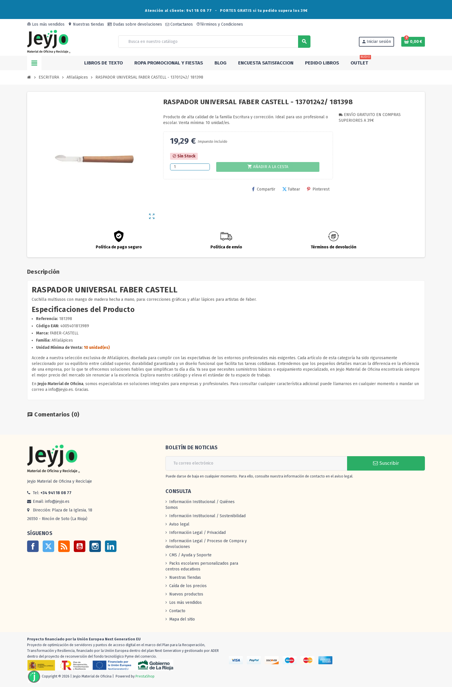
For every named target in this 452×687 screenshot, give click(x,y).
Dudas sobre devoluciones (135, 24)
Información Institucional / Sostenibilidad (207, 515)
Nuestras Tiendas (185, 577)
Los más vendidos (46, 24)
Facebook (33, 546)
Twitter (48, 546)
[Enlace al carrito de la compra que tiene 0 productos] (413, 42)
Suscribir (386, 463)
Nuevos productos (186, 594)
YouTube (79, 546)
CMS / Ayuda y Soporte (190, 555)
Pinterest (318, 189)
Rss (64, 546)
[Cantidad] (190, 166)
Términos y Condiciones (219, 24)
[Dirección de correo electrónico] (256, 463)
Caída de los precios (188, 585)
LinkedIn (110, 546)
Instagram (95, 546)
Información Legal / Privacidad (197, 532)
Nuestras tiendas (86, 24)
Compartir (263, 189)
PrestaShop (145, 676)
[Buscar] (214, 41)
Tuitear (291, 189)
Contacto (177, 610)
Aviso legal (179, 524)
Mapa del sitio (182, 619)
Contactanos (179, 24)
